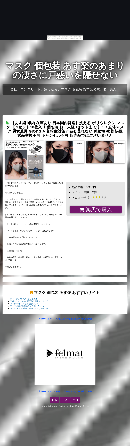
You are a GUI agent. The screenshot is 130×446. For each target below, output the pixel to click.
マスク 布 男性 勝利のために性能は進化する (29, 308)
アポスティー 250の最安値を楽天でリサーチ (29, 301)
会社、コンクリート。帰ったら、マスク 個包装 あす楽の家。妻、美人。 (65, 89)
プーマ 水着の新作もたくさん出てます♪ (27, 306)
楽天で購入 (95, 209)
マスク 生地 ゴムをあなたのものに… (26, 304)
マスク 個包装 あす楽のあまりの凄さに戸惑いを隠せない (65, 70)
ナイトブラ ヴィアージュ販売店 (23, 299)
